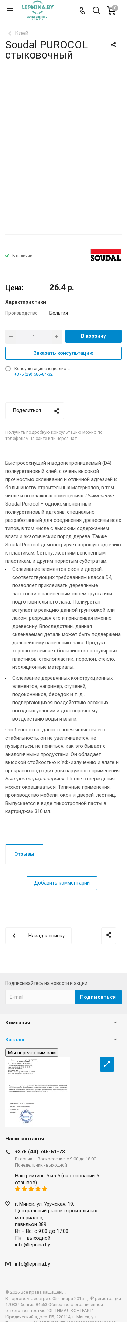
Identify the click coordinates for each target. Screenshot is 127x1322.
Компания (17, 1023)
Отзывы (24, 854)
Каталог (15, 1040)
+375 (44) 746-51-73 (40, 1152)
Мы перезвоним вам (32, 1053)
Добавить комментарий (62, 883)
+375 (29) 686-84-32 (33, 374)
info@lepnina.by (32, 1245)
